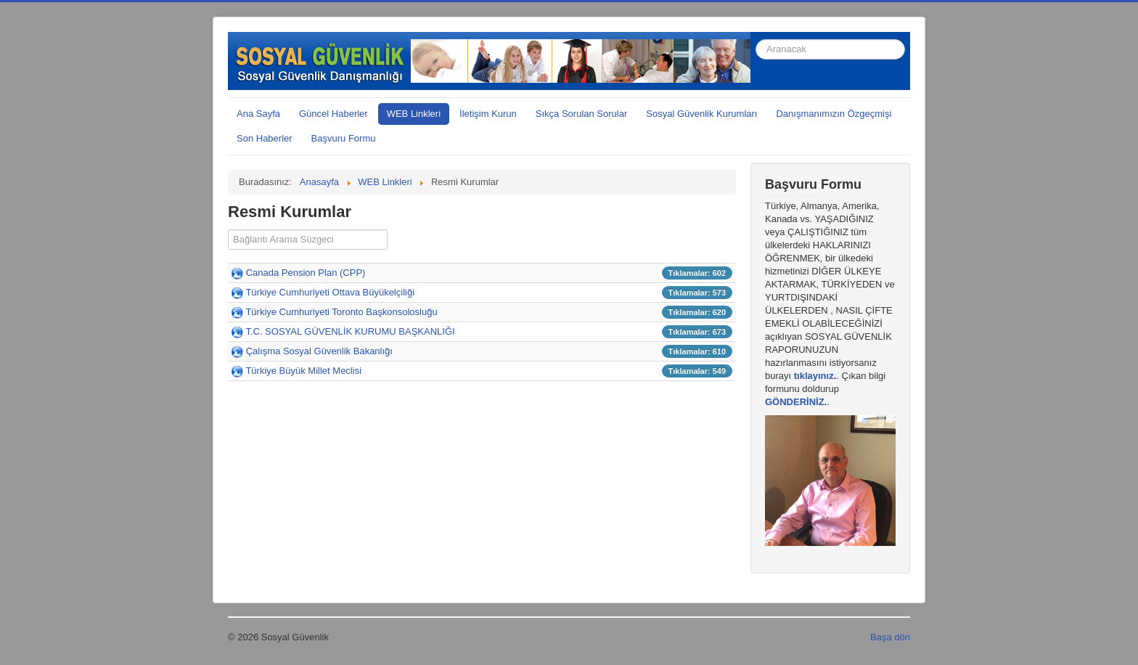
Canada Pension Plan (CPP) (306, 272)
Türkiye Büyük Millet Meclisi (303, 370)
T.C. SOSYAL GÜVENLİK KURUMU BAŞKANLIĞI (349, 331)
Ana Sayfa (258, 113)
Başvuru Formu (343, 138)
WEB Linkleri (414, 113)
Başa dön (890, 637)
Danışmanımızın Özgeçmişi (833, 113)
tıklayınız (814, 375)
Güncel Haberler (333, 113)
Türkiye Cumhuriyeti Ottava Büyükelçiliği (329, 292)
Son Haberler (264, 138)
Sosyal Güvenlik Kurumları (701, 113)
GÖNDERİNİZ (794, 401)
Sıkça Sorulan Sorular (581, 113)
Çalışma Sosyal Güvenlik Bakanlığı (319, 351)
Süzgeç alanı (228, 229)
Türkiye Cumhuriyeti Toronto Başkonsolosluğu (341, 311)
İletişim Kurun (488, 113)
